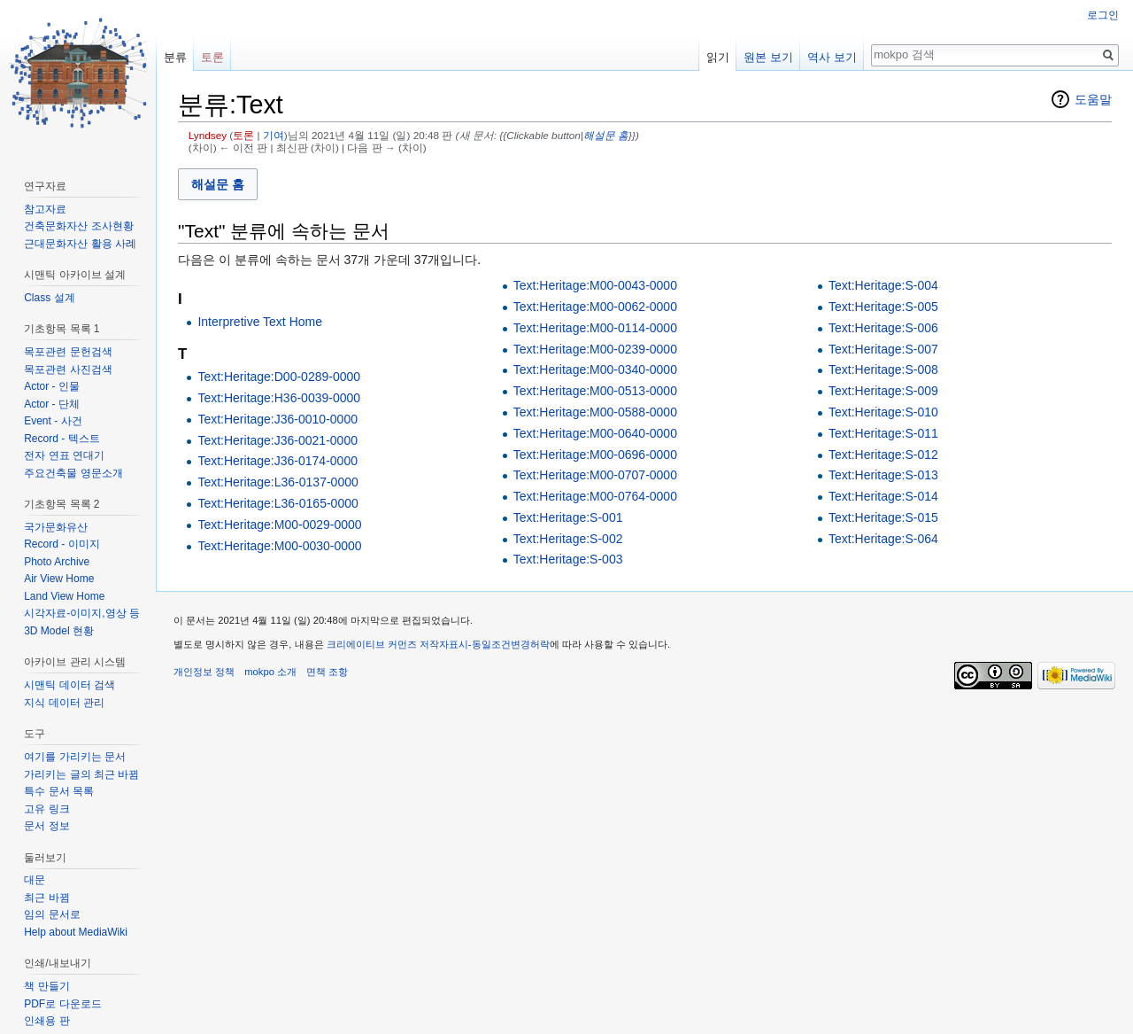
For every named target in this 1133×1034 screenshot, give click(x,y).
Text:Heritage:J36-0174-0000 (277, 461)
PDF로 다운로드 (62, 1004)
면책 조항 (327, 671)
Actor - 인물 (52, 386)
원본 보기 (768, 57)
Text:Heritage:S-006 (883, 328)
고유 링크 (46, 809)
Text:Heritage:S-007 (883, 349)
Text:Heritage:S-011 (883, 433)
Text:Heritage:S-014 (883, 496)
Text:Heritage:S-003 (568, 559)
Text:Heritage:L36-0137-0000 (277, 482)
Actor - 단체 (52, 404)
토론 (243, 135)
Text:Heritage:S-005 (883, 306)
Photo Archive (56, 562)
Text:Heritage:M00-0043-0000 (595, 285)
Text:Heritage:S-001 (568, 517)
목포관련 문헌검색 (68, 352)
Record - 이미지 (61, 544)
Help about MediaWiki (75, 932)
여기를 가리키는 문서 (75, 756)
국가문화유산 (56, 527)
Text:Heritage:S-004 (883, 285)
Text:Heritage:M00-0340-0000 (595, 369)
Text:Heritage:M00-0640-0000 (595, 433)
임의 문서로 (52, 914)
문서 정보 (46, 826)
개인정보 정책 (204, 671)
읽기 (717, 57)
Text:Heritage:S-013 (883, 475)
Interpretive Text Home (259, 322)
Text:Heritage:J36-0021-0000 (277, 440)
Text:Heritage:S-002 (568, 539)
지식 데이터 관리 (64, 702)
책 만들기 (46, 986)
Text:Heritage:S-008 (883, 369)
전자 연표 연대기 (64, 455)
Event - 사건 (52, 421)
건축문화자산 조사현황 (78, 226)
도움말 (1093, 99)
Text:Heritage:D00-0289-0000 (278, 376)
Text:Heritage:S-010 (883, 412)
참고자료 (45, 209)
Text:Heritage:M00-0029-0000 (279, 524)
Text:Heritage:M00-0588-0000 (595, 412)
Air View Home (59, 578)
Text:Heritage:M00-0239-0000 (595, 349)
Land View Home (64, 596)
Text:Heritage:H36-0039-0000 (278, 398)
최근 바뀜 (46, 897)
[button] (218, 183)
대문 (34, 880)
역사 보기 (832, 57)
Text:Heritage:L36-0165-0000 (277, 503)
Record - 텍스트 (61, 438)
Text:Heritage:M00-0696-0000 (595, 454)
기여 (273, 135)
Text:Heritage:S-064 (883, 539)
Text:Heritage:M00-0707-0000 (595, 475)
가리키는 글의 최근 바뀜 (81, 774)
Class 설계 (49, 298)
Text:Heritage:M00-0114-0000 (595, 328)
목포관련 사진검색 (68, 369)
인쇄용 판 (46, 1021)
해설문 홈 (605, 135)
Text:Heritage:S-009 (883, 391)
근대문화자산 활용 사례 (80, 243)
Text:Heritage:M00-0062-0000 (595, 306)
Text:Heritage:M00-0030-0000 (279, 546)
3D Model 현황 (59, 631)
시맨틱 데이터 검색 (69, 685)
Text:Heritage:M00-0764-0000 (595, 496)
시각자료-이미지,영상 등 (82, 613)
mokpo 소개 (270, 671)
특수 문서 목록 (59, 791)
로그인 (1103, 15)
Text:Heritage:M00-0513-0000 (595, 391)
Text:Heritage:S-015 (883, 517)
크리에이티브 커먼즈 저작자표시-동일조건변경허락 (438, 644)
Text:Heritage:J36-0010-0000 (277, 419)
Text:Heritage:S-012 (883, 454)
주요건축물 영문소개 (73, 473)
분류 (175, 57)
